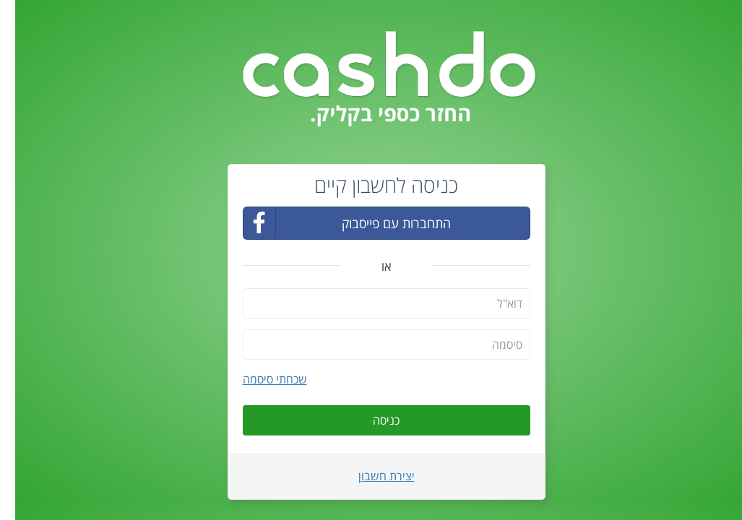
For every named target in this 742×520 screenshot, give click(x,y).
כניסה (371, 420)
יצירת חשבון (371, 476)
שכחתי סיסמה (260, 379)
